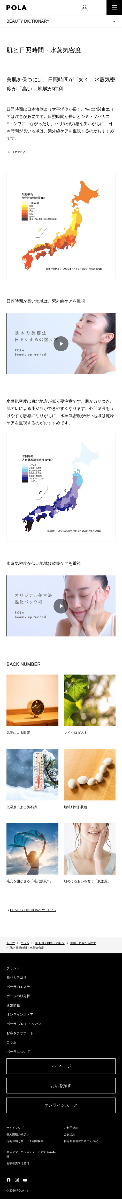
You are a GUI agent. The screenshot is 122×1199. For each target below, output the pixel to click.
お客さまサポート (19, 1033)
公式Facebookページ (8, 1180)
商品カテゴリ (16, 977)
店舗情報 (13, 1005)
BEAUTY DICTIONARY (28, 21)
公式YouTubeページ (25, 1180)
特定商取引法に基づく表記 (81, 1141)
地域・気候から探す (83, 943)
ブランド (13, 968)
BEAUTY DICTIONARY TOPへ (33, 910)
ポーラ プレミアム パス (24, 1024)
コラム (25, 943)
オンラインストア (19, 1014)
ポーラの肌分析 (18, 996)
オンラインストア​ (61, 1105)
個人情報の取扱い (17, 1134)
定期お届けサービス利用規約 (24, 1141)
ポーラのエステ (18, 987)
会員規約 (69, 1134)
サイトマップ (15, 1127)
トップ (10, 943)
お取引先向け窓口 (17, 1163)
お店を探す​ (61, 1085)
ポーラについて (18, 1052)
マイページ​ (61, 1066)
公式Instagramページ (17, 1180)
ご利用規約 (71, 1127)
